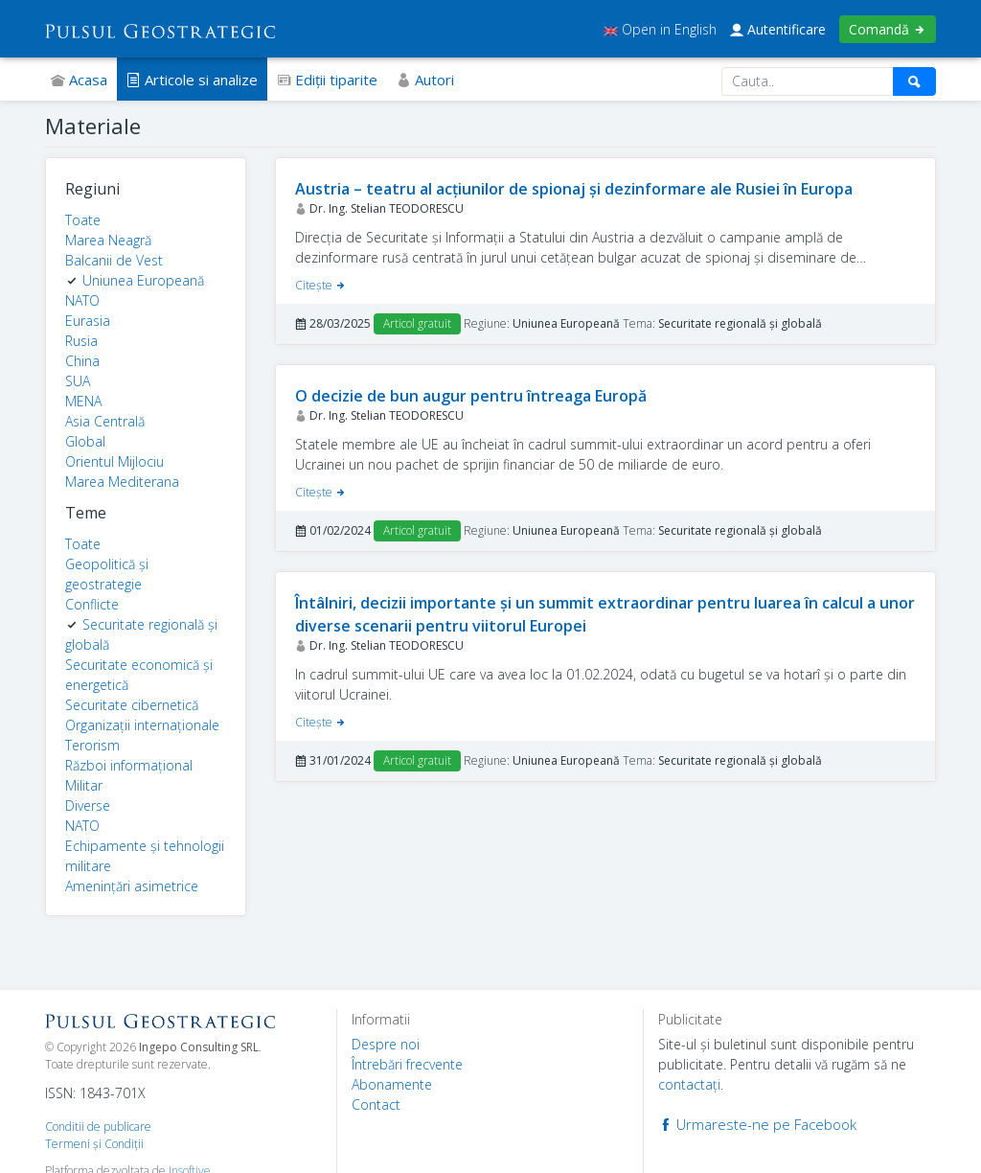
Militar (84, 785)
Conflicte (92, 604)
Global (85, 441)
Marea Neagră (108, 240)
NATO (82, 300)
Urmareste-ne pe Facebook (757, 1124)
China (82, 361)
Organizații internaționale (142, 725)
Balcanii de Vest (114, 260)
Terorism (92, 745)
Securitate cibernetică (131, 705)
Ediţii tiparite (327, 79)
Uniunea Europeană (143, 280)
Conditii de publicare (98, 1126)
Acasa (79, 79)
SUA (77, 381)
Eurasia (87, 320)
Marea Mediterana (122, 481)
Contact (376, 1104)
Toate (83, 220)
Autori (425, 79)
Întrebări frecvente (407, 1064)
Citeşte (321, 285)
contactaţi (689, 1084)
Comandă (887, 29)
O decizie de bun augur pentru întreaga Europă (471, 395)
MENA (83, 401)
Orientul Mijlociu (114, 461)
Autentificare (778, 29)
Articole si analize (192, 79)
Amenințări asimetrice (131, 886)
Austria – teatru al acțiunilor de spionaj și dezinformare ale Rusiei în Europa (574, 188)
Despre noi (386, 1044)
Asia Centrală (105, 421)
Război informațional (129, 765)
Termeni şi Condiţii (94, 1144)
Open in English (660, 29)
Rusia (81, 341)
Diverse (87, 805)
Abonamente (392, 1084)
